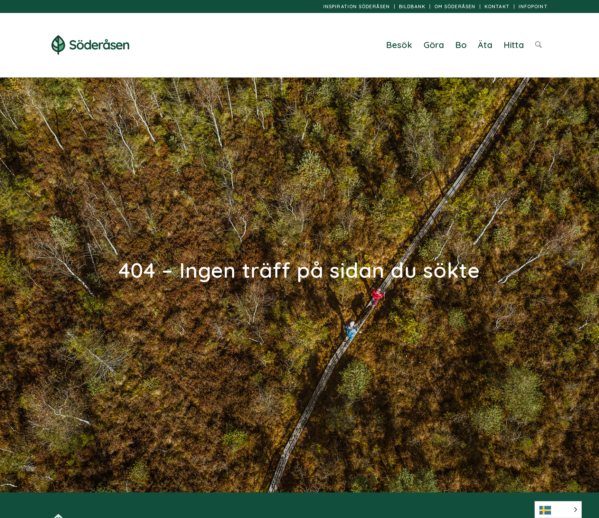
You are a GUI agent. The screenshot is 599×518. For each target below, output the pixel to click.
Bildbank (412, 6)
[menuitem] (357, 6)
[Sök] (538, 45)
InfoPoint (533, 6)
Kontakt (497, 6)
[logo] (90, 45)
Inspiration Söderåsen (356, 6)
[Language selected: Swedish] (558, 509)
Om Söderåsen (454, 6)
